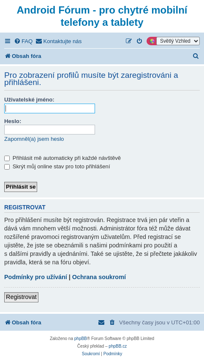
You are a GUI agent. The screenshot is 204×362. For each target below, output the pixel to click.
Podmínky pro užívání (35, 277)
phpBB (80, 338)
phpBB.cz (118, 346)
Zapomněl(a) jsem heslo (34, 139)
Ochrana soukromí (99, 277)
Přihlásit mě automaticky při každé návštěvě (62, 158)
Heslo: (12, 121)
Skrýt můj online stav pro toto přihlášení (57, 166)
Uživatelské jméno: (29, 99)
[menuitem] (23, 41)
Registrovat (21, 296)
